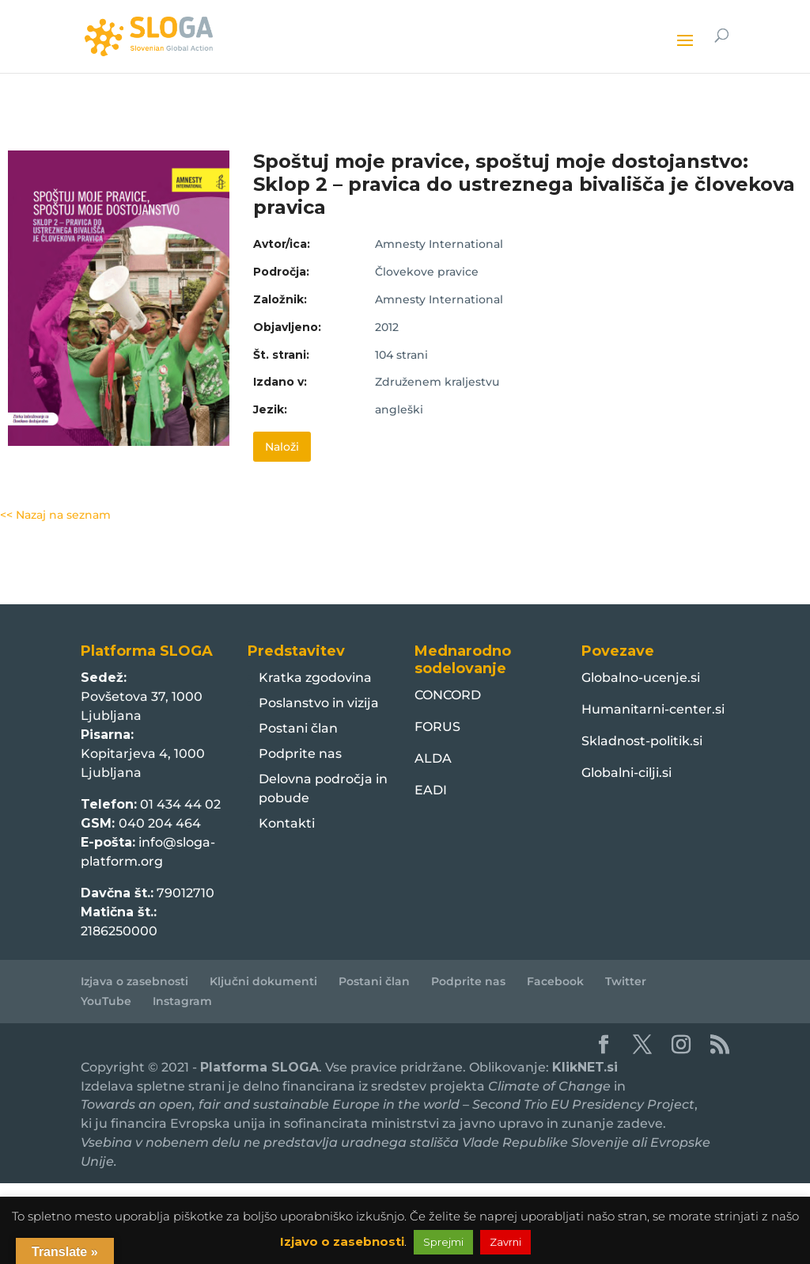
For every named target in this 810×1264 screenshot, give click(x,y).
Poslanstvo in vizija (319, 702)
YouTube (106, 1001)
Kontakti (287, 823)
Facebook (555, 981)
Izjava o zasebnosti (134, 981)
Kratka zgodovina (315, 677)
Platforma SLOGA (259, 1067)
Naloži (282, 447)
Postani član (298, 728)
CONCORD (447, 694)
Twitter (625, 981)
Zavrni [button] (505, 1241)
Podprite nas (300, 753)
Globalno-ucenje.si (640, 677)
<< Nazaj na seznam (55, 515)
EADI (430, 790)
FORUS (437, 726)
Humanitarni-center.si (653, 709)
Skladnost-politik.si (641, 740)
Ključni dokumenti (263, 981)
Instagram (182, 1001)
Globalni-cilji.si (626, 772)
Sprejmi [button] (443, 1241)
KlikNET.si (585, 1067)
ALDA (433, 758)
